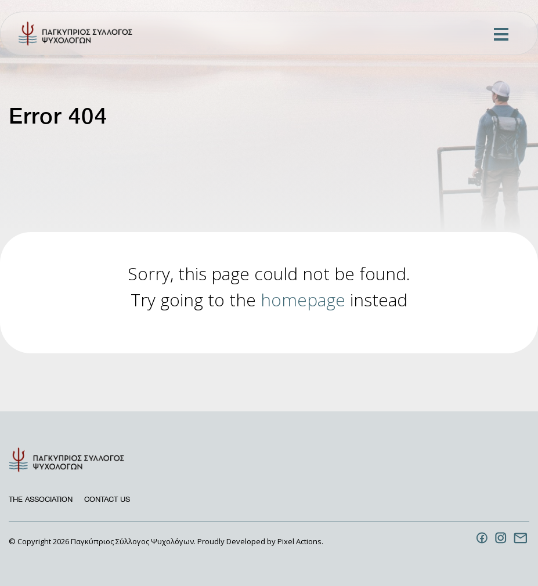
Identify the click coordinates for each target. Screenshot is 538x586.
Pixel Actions (299, 541)
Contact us (107, 499)
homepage (303, 300)
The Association (41, 499)
